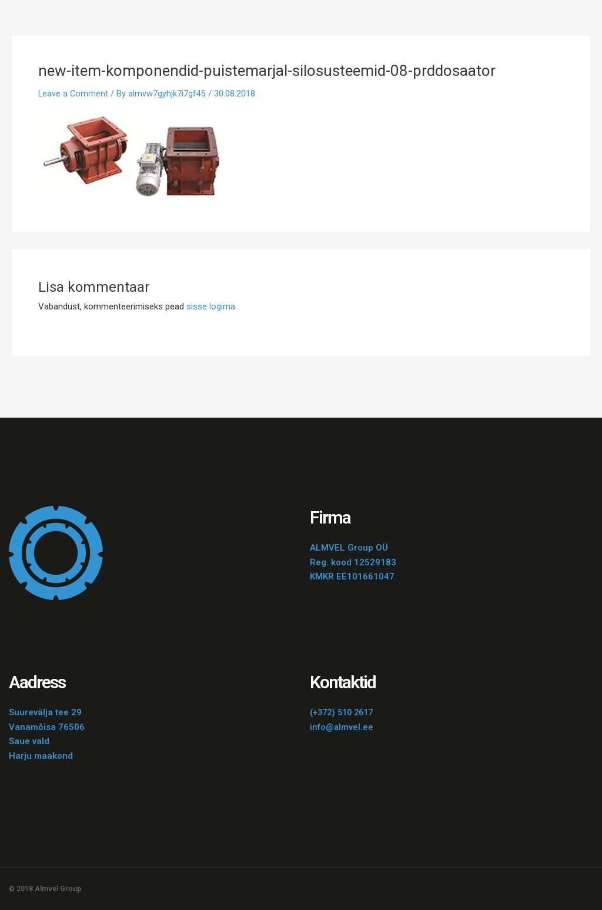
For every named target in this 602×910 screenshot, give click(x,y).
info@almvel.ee (342, 727)
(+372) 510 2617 (344, 712)
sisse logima (210, 306)
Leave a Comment (73, 93)
